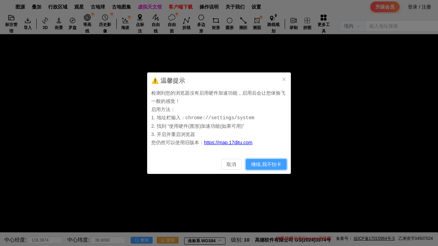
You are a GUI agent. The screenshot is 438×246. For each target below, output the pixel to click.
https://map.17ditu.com (228, 142)
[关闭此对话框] (284, 79)
